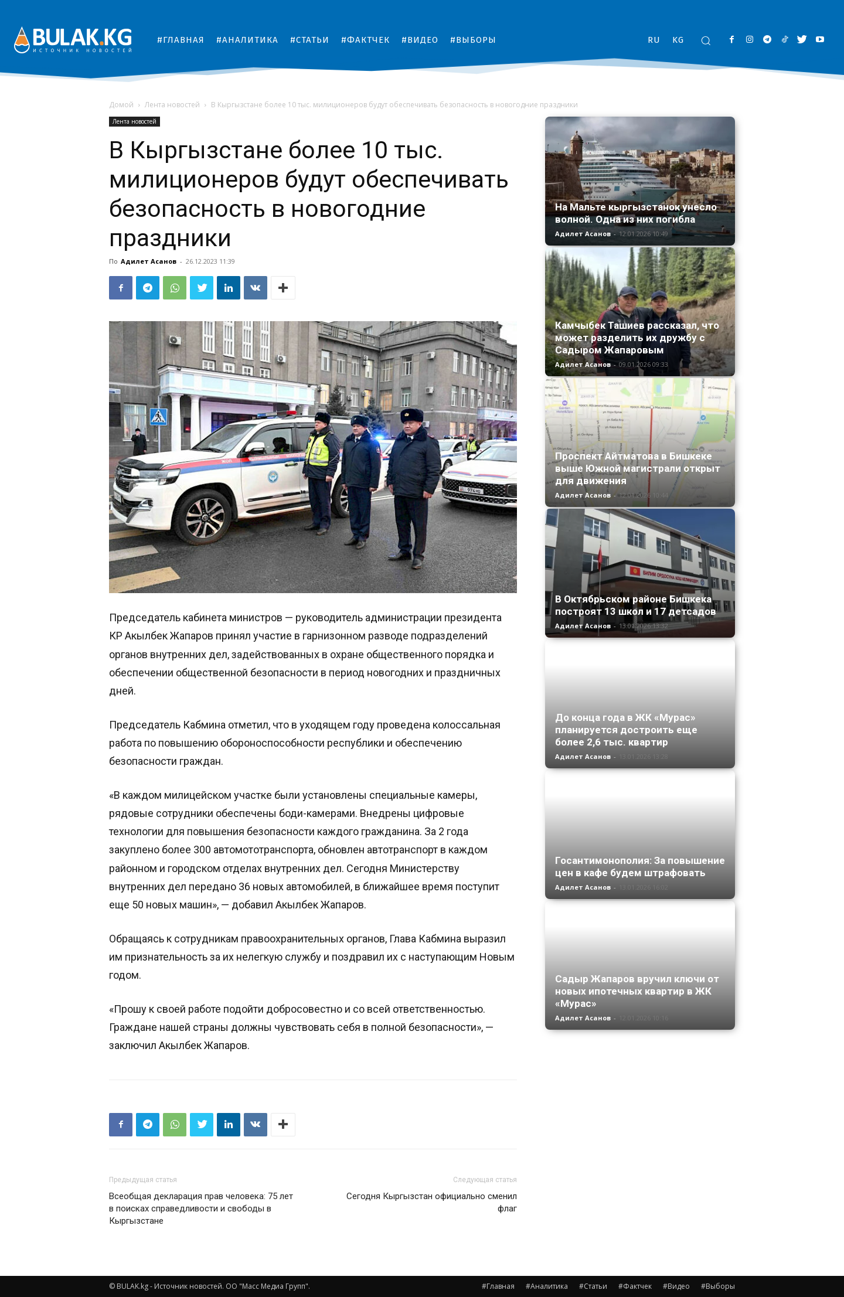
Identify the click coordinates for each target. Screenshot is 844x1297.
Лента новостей (172, 105)
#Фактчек (635, 1286)
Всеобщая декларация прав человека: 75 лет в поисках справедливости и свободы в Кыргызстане (201, 1208)
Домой (121, 105)
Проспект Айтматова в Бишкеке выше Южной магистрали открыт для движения (637, 468)
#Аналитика (547, 1286)
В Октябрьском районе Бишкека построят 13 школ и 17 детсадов (635, 605)
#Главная (498, 1286)
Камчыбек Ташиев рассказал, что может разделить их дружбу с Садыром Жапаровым (637, 337)
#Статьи (593, 1286)
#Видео (676, 1286)
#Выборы (718, 1286)
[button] (706, 40)
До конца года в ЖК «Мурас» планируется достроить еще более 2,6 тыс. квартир (626, 730)
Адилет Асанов (148, 261)
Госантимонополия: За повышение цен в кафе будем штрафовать (640, 867)
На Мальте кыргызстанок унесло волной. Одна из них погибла (636, 213)
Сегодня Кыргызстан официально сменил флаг (431, 1202)
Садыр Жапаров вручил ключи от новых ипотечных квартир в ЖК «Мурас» (637, 991)
